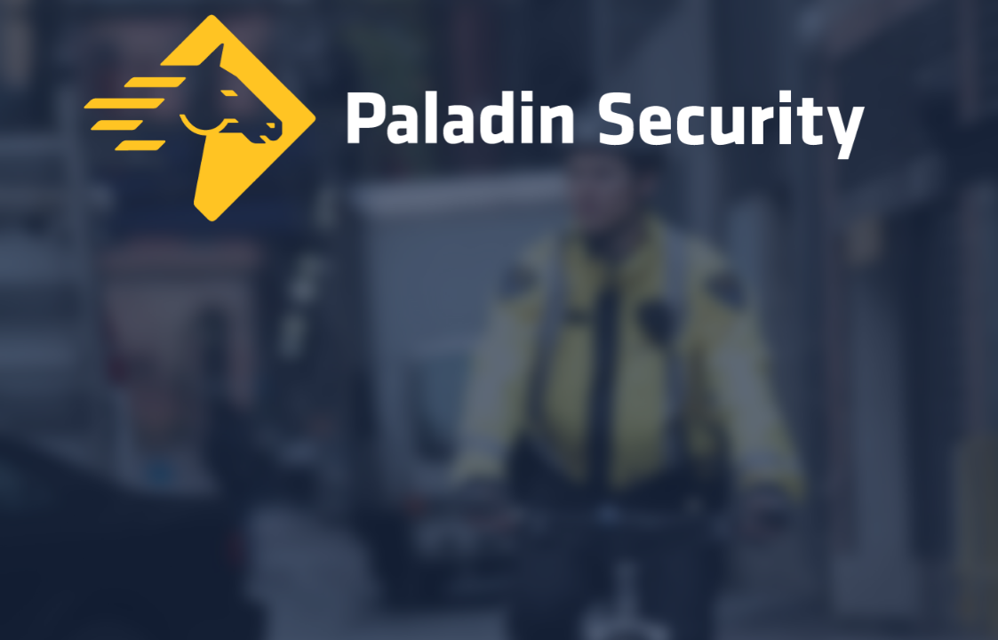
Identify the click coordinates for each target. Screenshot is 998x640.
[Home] (499, 122)
